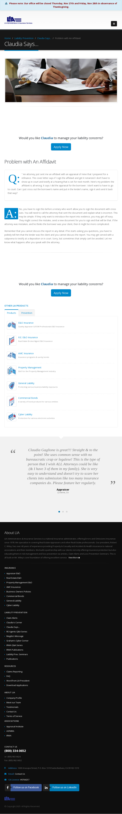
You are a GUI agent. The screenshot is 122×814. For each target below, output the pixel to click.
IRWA (8, 735)
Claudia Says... (44, 38)
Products (11, 312)
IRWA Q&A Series (14, 645)
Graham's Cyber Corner (17, 640)
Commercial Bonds (28, 397)
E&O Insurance (26, 322)
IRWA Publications (14, 650)
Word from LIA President (17, 680)
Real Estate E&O (13, 578)
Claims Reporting (14, 671)
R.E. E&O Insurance (28, 337)
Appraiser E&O (13, 573)
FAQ (8, 676)
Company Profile (14, 698)
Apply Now (61, 147)
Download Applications (17, 685)
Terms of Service (14, 716)
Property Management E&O (19, 582)
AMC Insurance (26, 353)
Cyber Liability (25, 414)
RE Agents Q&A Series (16, 631)
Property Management (29, 367)
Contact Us (11, 711)
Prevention (26, 312)
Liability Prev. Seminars (17, 654)
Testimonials (12, 707)
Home (7, 38)
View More (74, 557)
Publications (12, 659)
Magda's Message (14, 636)
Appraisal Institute (14, 726)
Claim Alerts (11, 618)
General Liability (26, 383)
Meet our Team (13, 702)
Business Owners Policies (18, 591)
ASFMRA (10, 731)
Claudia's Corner (14, 622)
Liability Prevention (24, 38)
